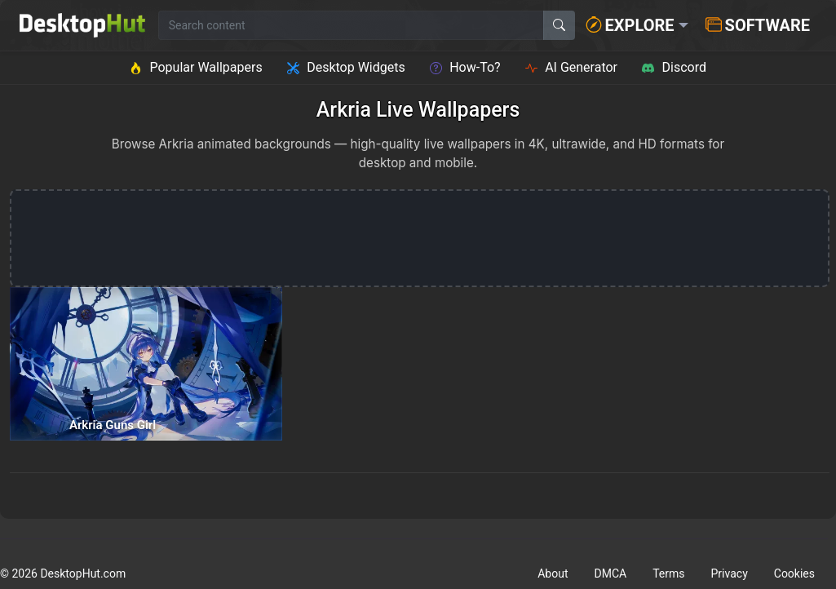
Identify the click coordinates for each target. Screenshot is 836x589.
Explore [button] (630, 25)
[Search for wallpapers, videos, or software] (351, 25)
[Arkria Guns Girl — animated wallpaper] (146, 364)
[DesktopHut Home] (82, 25)
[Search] (559, 25)
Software (758, 25)
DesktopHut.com (83, 573)
